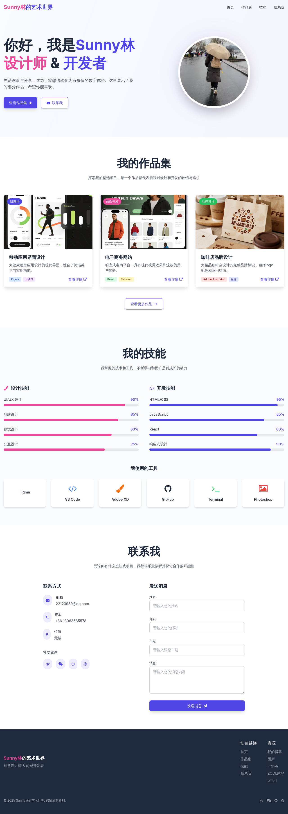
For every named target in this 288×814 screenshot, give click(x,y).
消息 (152, 663)
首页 (230, 7)
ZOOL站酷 (276, 773)
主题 (152, 641)
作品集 (246, 7)
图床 (271, 759)
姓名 (152, 597)
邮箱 (152, 619)
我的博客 (275, 751)
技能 (262, 7)
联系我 (279, 7)
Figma (273, 766)
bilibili (272, 780)
